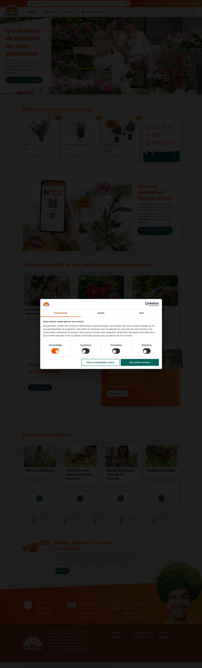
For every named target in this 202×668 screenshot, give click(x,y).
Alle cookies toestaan (139, 362)
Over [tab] (141, 313)
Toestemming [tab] (60, 313)
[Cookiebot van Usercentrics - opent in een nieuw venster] (147, 304)
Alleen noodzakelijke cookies (101, 362)
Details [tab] (101, 313)
